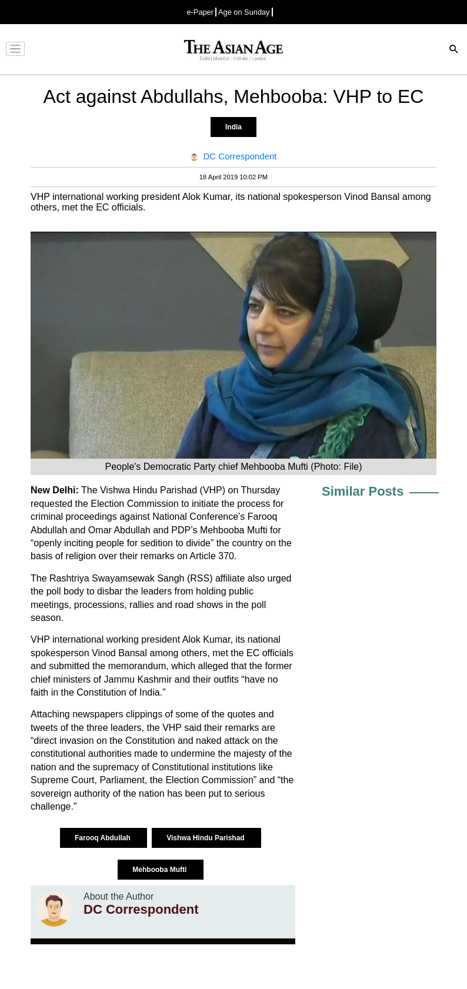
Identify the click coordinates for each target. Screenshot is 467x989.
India (233, 127)
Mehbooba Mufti (160, 870)
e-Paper (200, 12)
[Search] (454, 50)
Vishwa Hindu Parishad (206, 838)
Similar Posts (362, 491)
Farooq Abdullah (103, 838)
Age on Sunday (244, 12)
